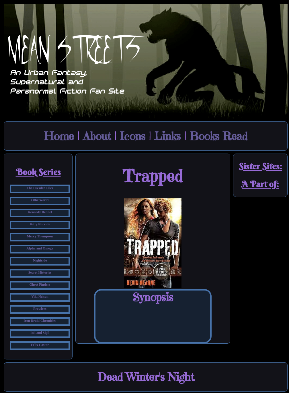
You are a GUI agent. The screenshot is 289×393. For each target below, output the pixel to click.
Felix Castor (40, 345)
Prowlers (39, 309)
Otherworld (40, 200)
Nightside (40, 260)
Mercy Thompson (40, 236)
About (97, 136)
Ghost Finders (39, 284)
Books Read (218, 136)
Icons (132, 136)
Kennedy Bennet (40, 212)
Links (167, 136)
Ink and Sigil (39, 333)
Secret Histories (40, 272)
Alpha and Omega (39, 248)
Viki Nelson (39, 297)
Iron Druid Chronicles (40, 321)
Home (59, 136)
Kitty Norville (40, 224)
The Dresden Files (40, 188)
